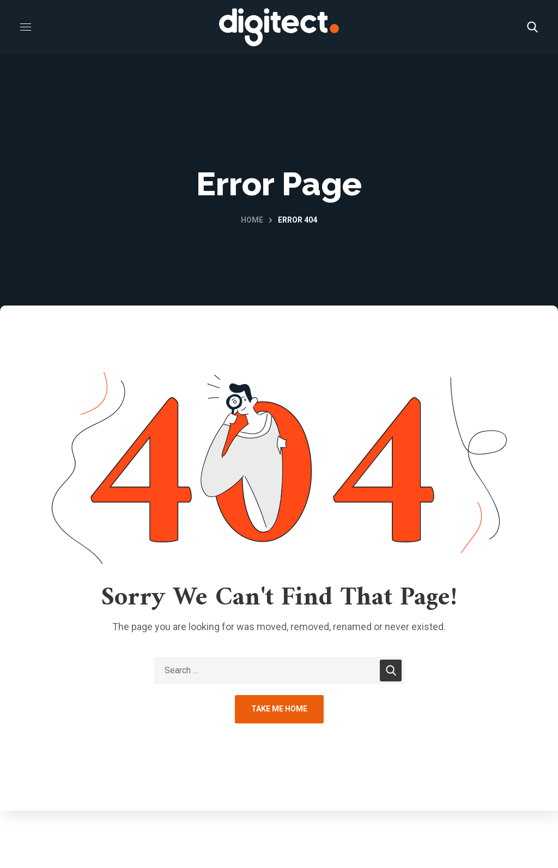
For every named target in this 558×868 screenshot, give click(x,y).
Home (252, 219)
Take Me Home (279, 708)
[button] (532, 27)
